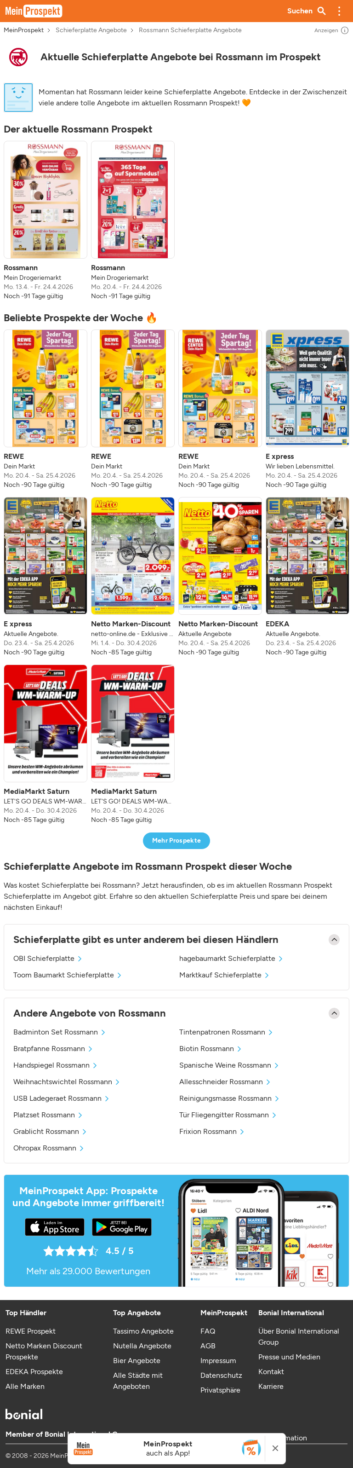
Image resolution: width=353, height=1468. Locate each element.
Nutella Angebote (142, 1345)
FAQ (207, 1331)
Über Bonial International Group (298, 1337)
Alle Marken (25, 1386)
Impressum (218, 1360)
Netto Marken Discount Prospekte (44, 1351)
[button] (339, 11)
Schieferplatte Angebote (91, 30)
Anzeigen (331, 30)
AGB (208, 1345)
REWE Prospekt (31, 1331)
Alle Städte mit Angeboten (138, 1381)
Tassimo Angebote (143, 1331)
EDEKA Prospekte (34, 1371)
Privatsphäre (220, 1390)
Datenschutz (221, 1375)
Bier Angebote (136, 1360)
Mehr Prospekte (176, 840)
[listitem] (45, 221)
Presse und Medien (289, 1356)
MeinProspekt (24, 30)
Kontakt (271, 1371)
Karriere (271, 1386)
